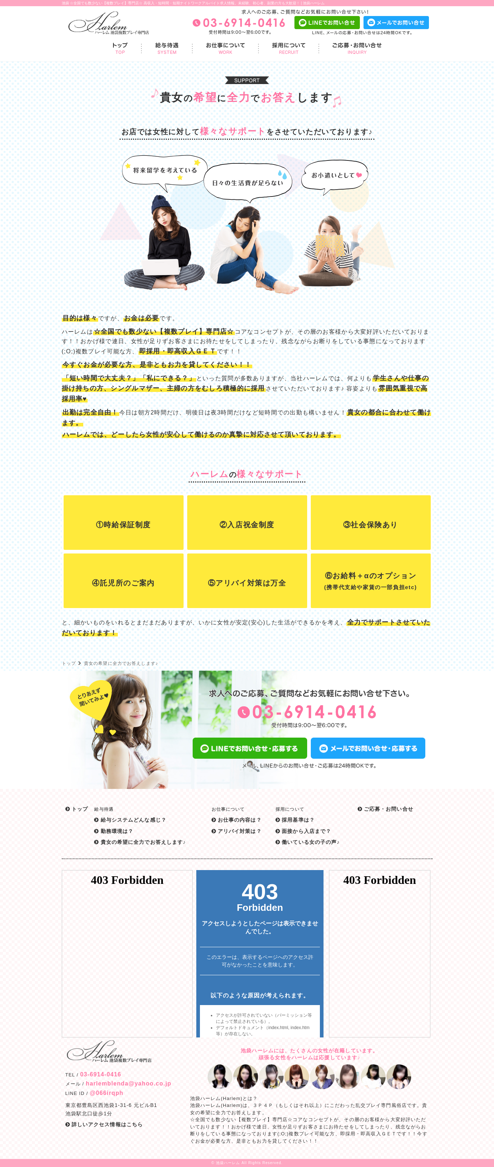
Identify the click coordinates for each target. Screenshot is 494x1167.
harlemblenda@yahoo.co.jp (128, 1083)
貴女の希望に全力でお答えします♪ (140, 842)
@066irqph (106, 1093)
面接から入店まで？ (303, 831)
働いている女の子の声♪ (308, 842)
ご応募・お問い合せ (385, 809)
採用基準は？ (295, 820)
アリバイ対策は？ (237, 831)
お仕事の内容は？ (237, 820)
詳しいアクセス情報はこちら (104, 1124)
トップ (69, 663)
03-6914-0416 (100, 1074)
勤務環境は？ (113, 831)
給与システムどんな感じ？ (130, 820)
